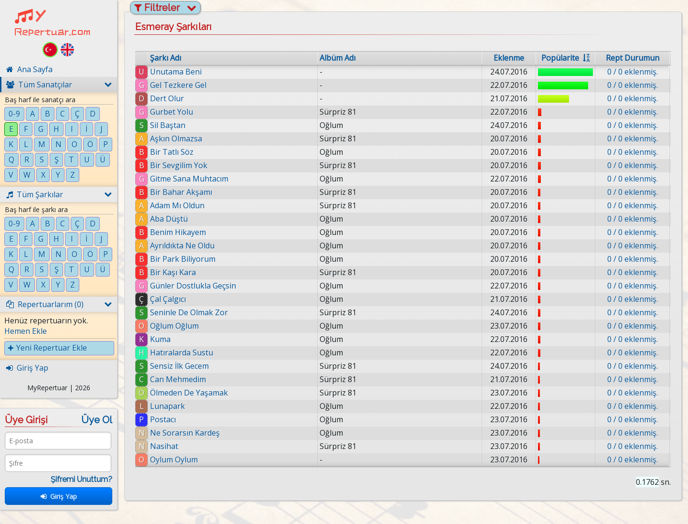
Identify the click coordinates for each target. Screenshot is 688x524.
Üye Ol (96, 420)
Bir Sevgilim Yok (178, 165)
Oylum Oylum (174, 459)
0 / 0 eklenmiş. (632, 71)
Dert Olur (167, 98)
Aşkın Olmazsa (176, 138)
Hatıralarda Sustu (181, 352)
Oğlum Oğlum (174, 326)
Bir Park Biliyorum (182, 259)
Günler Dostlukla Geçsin (193, 285)
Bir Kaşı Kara (173, 272)
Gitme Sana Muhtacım (189, 178)
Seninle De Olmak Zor (189, 312)
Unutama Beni (176, 71)
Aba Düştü (169, 219)
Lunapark (167, 406)
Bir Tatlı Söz (172, 152)
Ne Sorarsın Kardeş (185, 433)
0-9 (14, 113)
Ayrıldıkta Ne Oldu (182, 245)
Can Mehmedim (178, 379)
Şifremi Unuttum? (81, 479)
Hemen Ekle (25, 331)
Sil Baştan (167, 125)
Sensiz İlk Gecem (179, 366)
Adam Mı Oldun (177, 205)
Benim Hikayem (178, 232)
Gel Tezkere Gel (178, 85)
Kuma (160, 339)
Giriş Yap (59, 496)
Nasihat (164, 446)
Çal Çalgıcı (168, 299)
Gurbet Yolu (171, 112)
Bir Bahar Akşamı (181, 192)
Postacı (163, 419)
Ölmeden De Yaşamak (189, 392)
